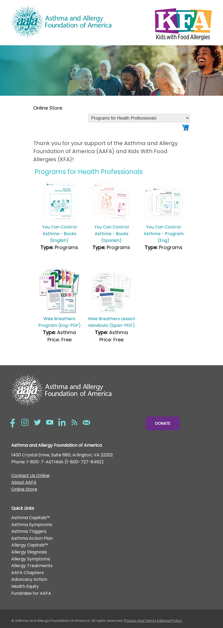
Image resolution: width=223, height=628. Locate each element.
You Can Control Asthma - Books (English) (59, 233)
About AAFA (23, 482)
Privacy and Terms (140, 620)
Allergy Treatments (32, 566)
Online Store (24, 489)
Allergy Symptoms (30, 559)
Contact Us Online (30, 475)
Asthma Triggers (28, 531)
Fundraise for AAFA (31, 593)
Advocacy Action (29, 579)
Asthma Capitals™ (30, 518)
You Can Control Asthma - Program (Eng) (164, 233)
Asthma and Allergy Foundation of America (61, 22)
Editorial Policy (169, 620)
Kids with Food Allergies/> (162, 23)
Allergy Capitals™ (29, 545)
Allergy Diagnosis (29, 552)
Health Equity (25, 586)
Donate (162, 423)
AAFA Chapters (27, 573)
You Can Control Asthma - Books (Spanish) (111, 233)
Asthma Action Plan (32, 538)
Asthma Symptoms (31, 525)
